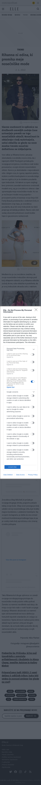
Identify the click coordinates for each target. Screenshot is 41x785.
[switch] (32, 354)
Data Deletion (8, 475)
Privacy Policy (33, 475)
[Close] (37, 310)
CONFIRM (12, 467)
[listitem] (20, 349)
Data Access (20, 475)
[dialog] (20, 392)
